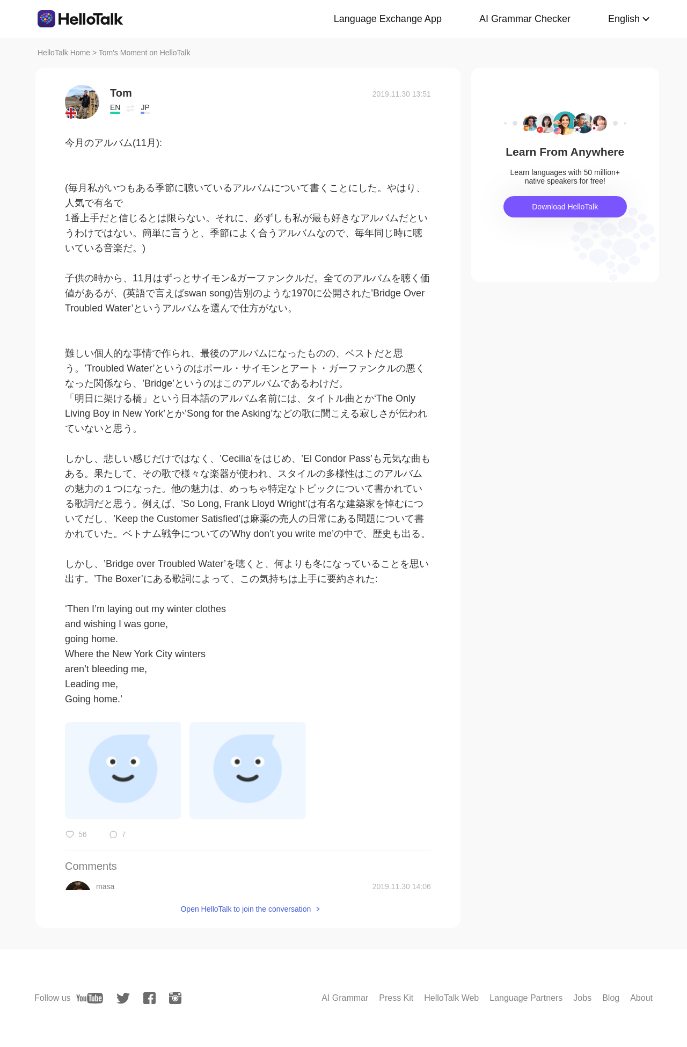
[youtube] (89, 998)
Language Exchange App (388, 18)
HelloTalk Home (64, 52)
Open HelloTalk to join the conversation (245, 909)
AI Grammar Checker (525, 18)
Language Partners (525, 997)
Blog (610, 997)
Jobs (582, 997)
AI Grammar (344, 997)
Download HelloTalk (565, 206)
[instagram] (175, 998)
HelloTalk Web (451, 997)
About (641, 997)
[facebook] (149, 998)
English (624, 18)
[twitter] (123, 998)
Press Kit (396, 997)
